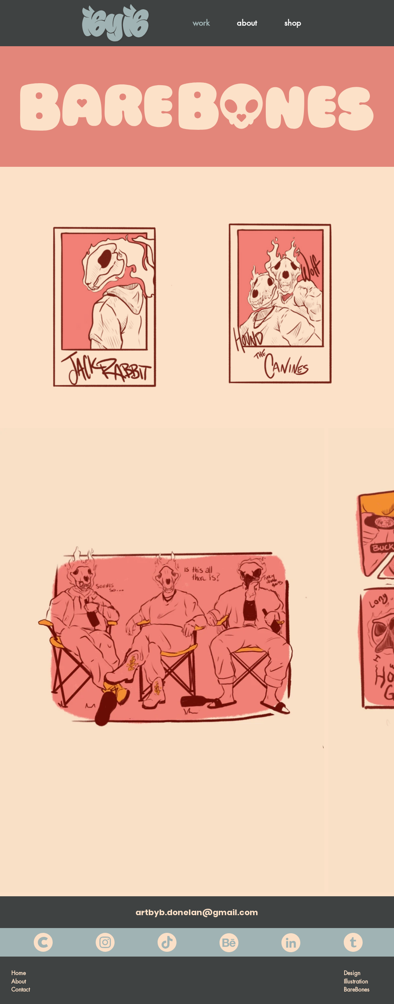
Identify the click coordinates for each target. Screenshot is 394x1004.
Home (18, 973)
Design (352, 973)
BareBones (356, 989)
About (18, 981)
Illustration (356, 981)
